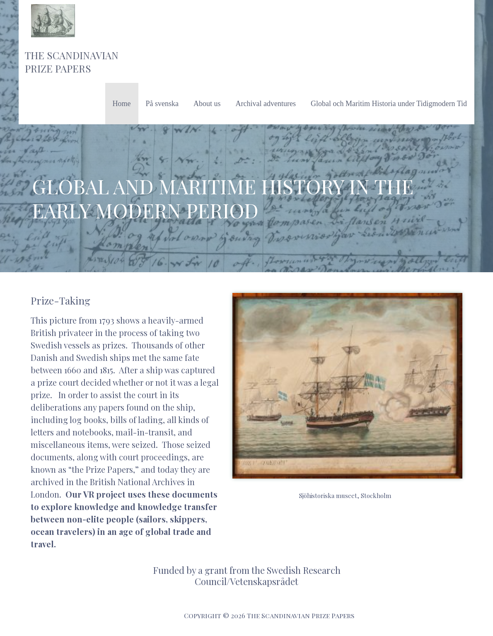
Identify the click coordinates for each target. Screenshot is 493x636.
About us (207, 103)
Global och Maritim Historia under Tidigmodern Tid (389, 103)
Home (122, 103)
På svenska (162, 103)
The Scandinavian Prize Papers (71, 61)
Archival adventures (266, 103)
